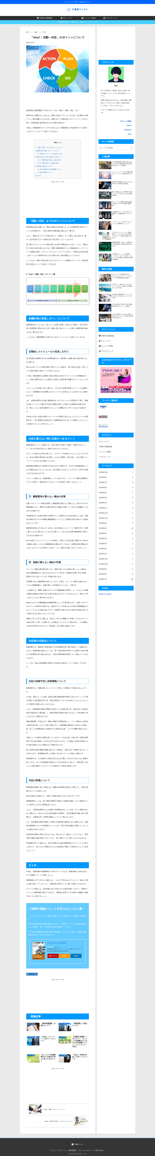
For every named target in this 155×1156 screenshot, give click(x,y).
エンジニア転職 (32, 974)
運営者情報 (72, 1150)
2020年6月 (116, 487)
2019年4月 (116, 543)
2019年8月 (116, 528)
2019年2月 (116, 553)
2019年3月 (116, 548)
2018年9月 (116, 569)
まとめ (38, 175)
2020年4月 (116, 497)
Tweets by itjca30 (104, 594)
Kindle (76, 956)
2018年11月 (116, 558)
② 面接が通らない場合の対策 (47, 163)
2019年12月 (116, 513)
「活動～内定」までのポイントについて (49, 147)
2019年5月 (116, 538)
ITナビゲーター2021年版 (56, 943)
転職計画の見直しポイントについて (47, 150)
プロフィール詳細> (125, 121)
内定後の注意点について (44, 166)
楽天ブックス (53, 956)
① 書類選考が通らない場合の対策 (49, 160)
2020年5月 (116, 492)
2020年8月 (116, 477)
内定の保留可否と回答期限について (49, 169)
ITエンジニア (105, 341)
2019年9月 (116, 523)
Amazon (64, 956)
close (59, 142)
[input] (116, 148)
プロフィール (62, 1150)
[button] (132, 148)
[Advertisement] (57, 100)
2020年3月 (116, 502)
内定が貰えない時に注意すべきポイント (49, 157)
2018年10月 (116, 564)
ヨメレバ (56, 947)
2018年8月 (116, 574)
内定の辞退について (44, 172)
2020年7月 (116, 482)
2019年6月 (116, 533)
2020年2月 (116, 508)
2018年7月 (116, 579)
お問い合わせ (99, 1150)
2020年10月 (116, 472)
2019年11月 (116, 518)
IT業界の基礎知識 (106, 336)
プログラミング (106, 351)
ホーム (53, 1150)
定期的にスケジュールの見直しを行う (50, 154)
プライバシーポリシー (85, 1150)
